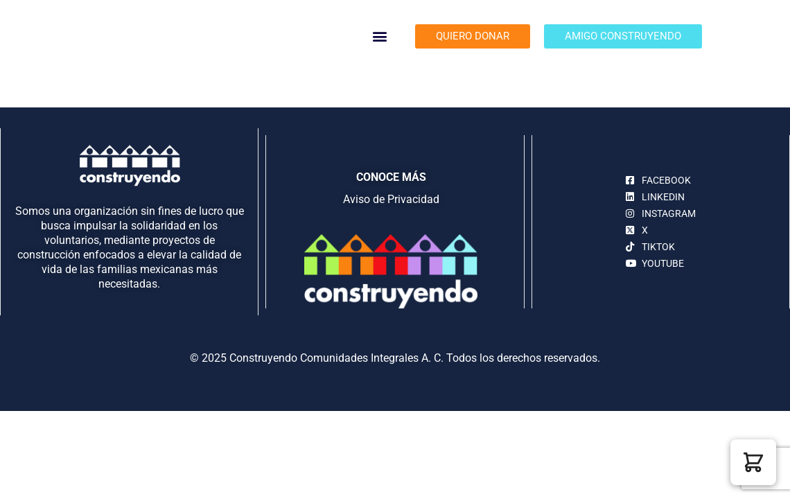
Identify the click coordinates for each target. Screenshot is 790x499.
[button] (380, 36)
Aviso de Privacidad (391, 199)
